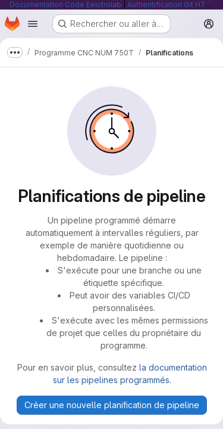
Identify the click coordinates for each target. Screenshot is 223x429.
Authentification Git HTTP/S (175, 4)
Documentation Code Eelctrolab (65, 4)
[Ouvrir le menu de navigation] (32, 23)
